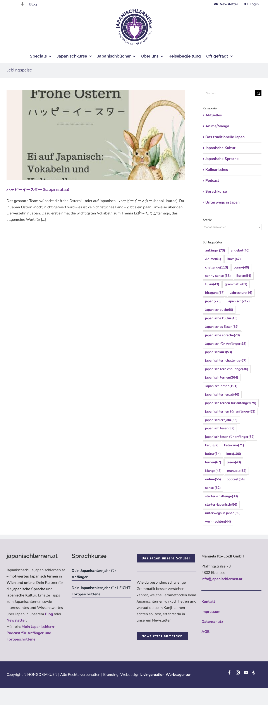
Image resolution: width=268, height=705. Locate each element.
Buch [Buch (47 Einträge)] (234, 259)
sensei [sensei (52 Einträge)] (213, 487)
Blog (33, 4)
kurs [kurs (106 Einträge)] (233, 453)
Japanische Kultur (220, 147)
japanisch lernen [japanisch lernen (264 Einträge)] (221, 377)
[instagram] (238, 672)
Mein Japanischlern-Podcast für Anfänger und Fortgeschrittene (31, 633)
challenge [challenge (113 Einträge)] (216, 267)
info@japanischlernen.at (221, 578)
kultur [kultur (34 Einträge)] (213, 453)
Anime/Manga (217, 126)
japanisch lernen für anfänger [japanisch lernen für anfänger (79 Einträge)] (230, 403)
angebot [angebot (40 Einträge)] (240, 250)
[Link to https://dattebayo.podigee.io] (22, 4)
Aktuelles (213, 115)
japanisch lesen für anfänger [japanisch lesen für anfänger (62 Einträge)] (229, 436)
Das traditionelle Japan (225, 136)
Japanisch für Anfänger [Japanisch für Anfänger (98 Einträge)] (225, 343)
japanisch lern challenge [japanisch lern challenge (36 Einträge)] (226, 369)
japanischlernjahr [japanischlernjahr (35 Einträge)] (221, 420)
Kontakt (208, 601)
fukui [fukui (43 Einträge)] (212, 284)
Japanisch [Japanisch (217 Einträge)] (238, 301)
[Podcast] (253, 672)
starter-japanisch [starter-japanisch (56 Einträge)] (221, 504)
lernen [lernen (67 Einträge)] (213, 462)
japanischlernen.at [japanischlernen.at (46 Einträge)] (222, 394)
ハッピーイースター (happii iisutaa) (38, 189)
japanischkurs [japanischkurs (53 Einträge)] (218, 352)
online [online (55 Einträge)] (213, 479)
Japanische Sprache (222, 158)
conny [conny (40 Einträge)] (241, 267)
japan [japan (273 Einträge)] (213, 301)
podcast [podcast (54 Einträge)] (236, 479)
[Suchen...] (229, 93)
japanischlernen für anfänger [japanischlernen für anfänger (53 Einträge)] (230, 411)
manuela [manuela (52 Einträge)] (236, 470)
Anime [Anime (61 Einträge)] (213, 259)
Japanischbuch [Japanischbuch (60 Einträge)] (219, 309)
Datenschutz (212, 621)
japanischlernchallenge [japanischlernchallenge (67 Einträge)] (225, 360)
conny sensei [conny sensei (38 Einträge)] (218, 275)
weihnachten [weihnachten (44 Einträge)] (218, 521)
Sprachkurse (216, 191)
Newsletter (16, 620)
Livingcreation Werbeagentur (165, 674)
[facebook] (229, 672)
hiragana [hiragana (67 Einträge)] (215, 292)
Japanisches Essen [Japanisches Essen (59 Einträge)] (222, 326)
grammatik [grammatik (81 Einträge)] (236, 284)
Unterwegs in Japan (222, 202)
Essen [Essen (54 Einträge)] (243, 275)
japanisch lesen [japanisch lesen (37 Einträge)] (219, 428)
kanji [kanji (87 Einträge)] (211, 445)
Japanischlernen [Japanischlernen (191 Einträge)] (221, 386)
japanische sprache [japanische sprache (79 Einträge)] (222, 335)
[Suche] (258, 93)
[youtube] (246, 672)
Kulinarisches (216, 169)
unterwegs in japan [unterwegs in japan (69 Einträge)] (223, 513)
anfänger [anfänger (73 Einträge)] (215, 250)
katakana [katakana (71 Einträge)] (234, 445)
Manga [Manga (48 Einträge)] (213, 470)
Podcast (212, 180)
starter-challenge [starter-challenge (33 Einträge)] (221, 496)
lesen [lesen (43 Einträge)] (234, 462)
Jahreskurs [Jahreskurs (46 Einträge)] (241, 292)
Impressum (210, 611)
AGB (205, 631)
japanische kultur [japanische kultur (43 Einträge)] (221, 318)
